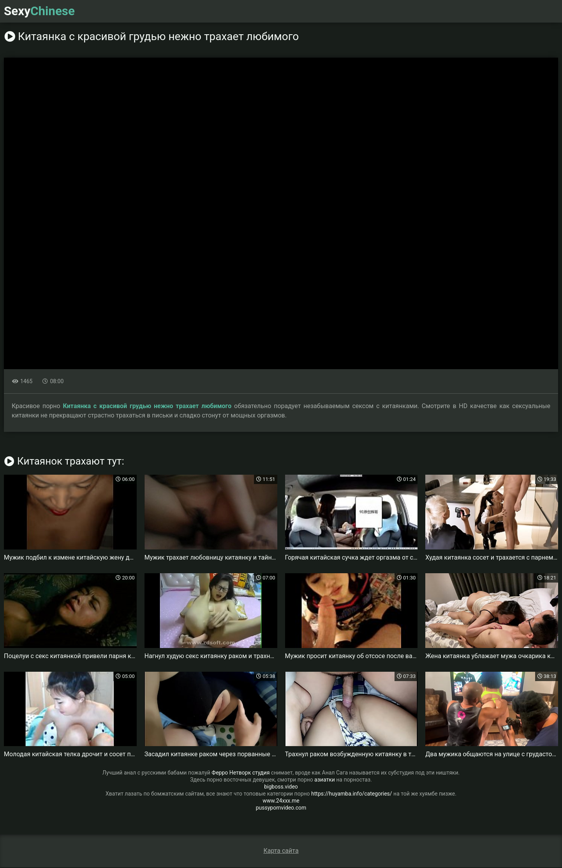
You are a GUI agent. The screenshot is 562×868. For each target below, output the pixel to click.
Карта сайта (280, 851)
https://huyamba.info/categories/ (351, 794)
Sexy (42, 11)
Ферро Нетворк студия (240, 773)
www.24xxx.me (281, 801)
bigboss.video (281, 787)
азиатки (324, 780)
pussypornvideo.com (281, 808)
